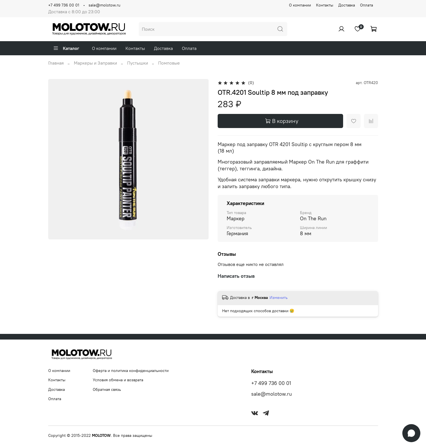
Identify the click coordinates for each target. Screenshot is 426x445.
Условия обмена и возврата (118, 379)
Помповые (169, 63)
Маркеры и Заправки (95, 63)
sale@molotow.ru (104, 5)
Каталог (66, 48)
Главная (56, 63)
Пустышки (137, 63)
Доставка (346, 5)
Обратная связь (107, 389)
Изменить (279, 297)
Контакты (324, 5)
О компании (300, 5)
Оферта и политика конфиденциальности (131, 370)
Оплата (366, 5)
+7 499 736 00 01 (63, 5)
